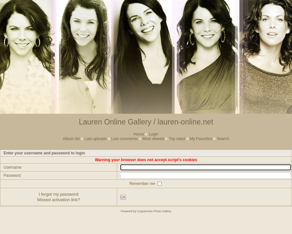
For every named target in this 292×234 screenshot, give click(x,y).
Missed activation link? (58, 199)
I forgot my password (58, 194)
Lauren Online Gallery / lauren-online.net (146, 122)
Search (223, 138)
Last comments (124, 138)
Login (153, 134)
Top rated (177, 138)
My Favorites (201, 138)
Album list (71, 138)
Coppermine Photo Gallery (154, 211)
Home (139, 134)
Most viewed (153, 138)
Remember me (142, 183)
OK (123, 197)
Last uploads (95, 138)
